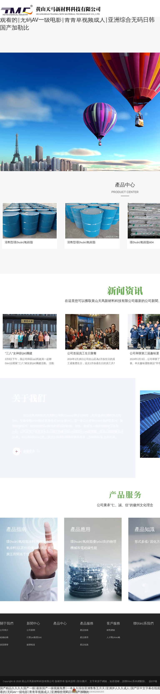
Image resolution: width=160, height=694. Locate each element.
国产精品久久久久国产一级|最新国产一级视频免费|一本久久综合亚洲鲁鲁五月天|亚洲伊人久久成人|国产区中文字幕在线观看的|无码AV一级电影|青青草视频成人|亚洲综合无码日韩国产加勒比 (80, 690)
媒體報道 (31, 644)
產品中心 (125, 185)
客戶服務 (113, 623)
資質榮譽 (4, 644)
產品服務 (86, 623)
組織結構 (4, 637)
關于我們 (6, 623)
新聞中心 (33, 623)
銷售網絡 (111, 630)
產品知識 (145, 529)
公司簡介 (4, 630)
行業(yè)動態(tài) (34, 637)
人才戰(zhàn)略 (113, 637)
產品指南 (16, 529)
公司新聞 (31, 630)
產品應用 (80, 529)
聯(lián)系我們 (143, 623)
